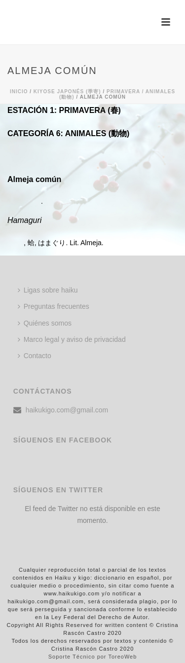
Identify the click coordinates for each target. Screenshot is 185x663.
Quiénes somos (45, 323)
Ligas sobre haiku (48, 290)
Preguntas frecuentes (53, 306)
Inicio (19, 91)
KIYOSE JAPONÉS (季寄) (67, 91)
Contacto (34, 356)
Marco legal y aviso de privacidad (72, 339)
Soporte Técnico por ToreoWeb (92, 657)
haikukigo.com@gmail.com (67, 410)
